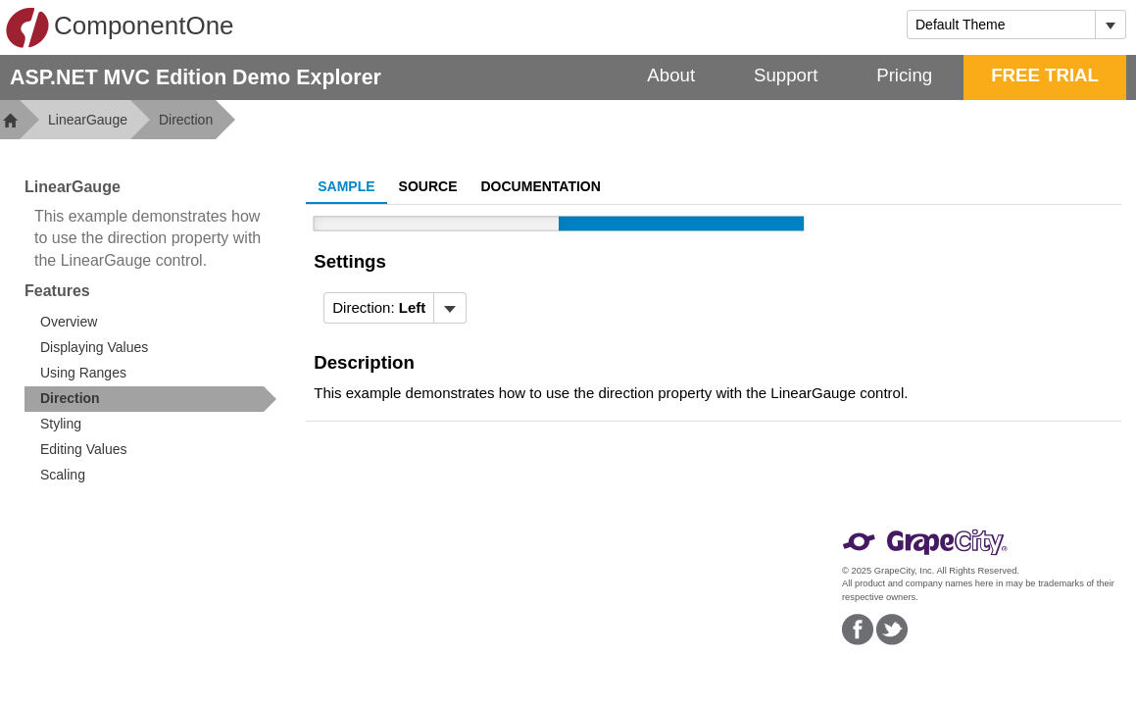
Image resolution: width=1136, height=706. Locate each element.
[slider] (559, 223)
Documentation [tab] (541, 186)
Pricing (904, 75)
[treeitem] (150, 399)
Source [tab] (428, 186)
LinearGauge (87, 119)
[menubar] (395, 308)
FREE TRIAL (1045, 75)
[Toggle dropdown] (1110, 24)
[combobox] (1001, 24)
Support (785, 75)
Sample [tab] (346, 186)
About (671, 75)
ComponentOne (119, 27)
